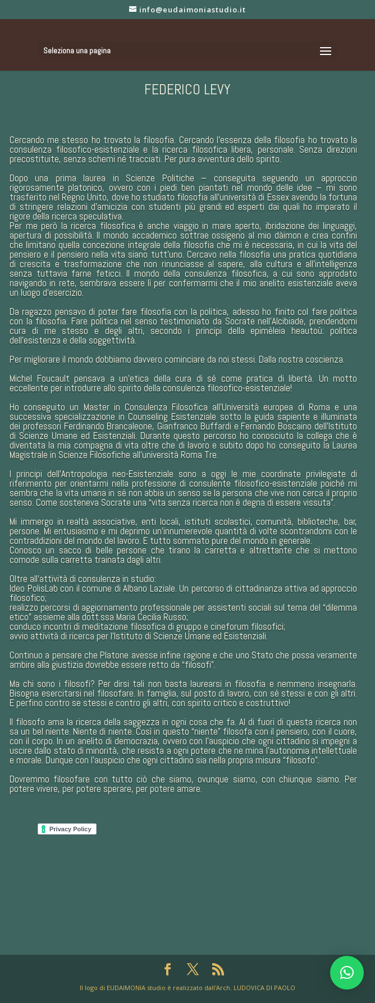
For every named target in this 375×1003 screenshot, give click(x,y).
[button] (347, 973)
